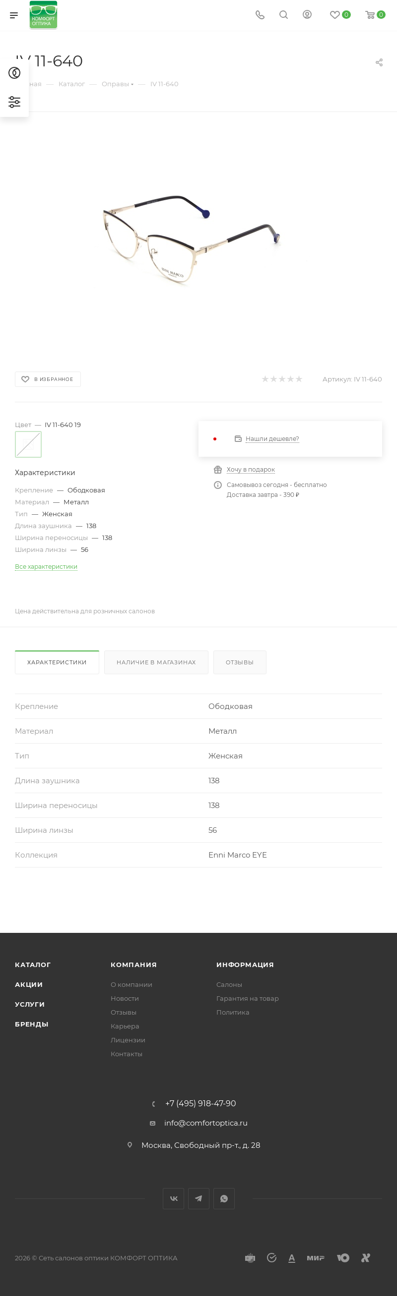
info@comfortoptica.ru (206, 1123)
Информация (245, 965)
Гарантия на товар (247, 998)
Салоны (229, 984)
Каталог (33, 965)
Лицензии (128, 1040)
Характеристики (57, 662)
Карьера (125, 1026)
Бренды (32, 1024)
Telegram (198, 1198)
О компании (131, 984)
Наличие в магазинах (156, 662)
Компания (134, 965)
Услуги (30, 1004)
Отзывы (240, 662)
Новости (125, 998)
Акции (29, 984)
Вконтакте (173, 1198)
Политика (233, 1012)
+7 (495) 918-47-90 (200, 1104)
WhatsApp (224, 1198)
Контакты (126, 1054)
